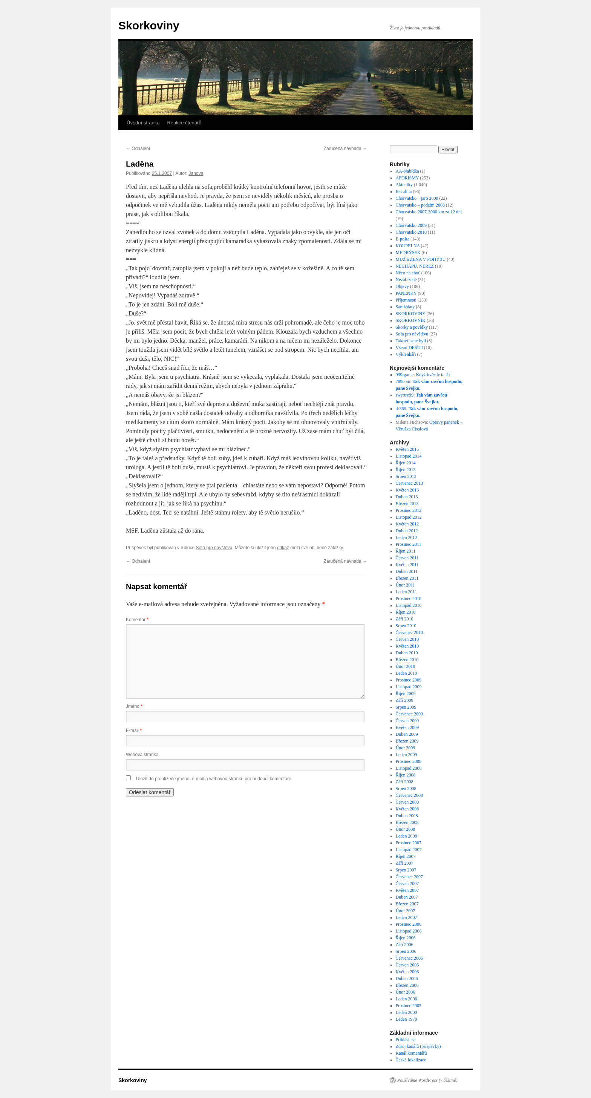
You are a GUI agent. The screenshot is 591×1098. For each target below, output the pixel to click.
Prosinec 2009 (408, 680)
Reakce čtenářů (184, 123)
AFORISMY (407, 178)
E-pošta (403, 239)
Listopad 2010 (409, 605)
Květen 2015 (407, 449)
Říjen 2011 (406, 551)
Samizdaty (405, 306)
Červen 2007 (407, 883)
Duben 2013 (407, 496)
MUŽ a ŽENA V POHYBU (421, 259)
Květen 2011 (407, 564)
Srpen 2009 (406, 707)
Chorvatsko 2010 (411, 232)
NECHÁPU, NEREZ (415, 266)
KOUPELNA (408, 245)
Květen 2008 (407, 809)
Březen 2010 (407, 659)
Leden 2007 (406, 917)
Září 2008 (404, 781)
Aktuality (404, 184)
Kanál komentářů (411, 1053)
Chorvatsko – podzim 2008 (420, 205)
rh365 (401, 408)
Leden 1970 (406, 1019)
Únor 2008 (405, 829)
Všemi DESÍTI (409, 347)
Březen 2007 (407, 904)
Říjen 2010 (406, 612)
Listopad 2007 (409, 849)
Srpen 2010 (406, 625)
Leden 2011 (406, 591)
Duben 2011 (407, 571)
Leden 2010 (406, 673)
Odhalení (138, 148)
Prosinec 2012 (408, 510)
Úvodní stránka (143, 123)
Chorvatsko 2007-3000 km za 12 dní (429, 211)
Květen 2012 (407, 524)
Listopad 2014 (409, 456)
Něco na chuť (408, 273)
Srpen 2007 (406, 870)
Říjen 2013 (406, 469)
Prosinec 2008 (408, 761)
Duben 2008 (407, 815)
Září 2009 (404, 700)
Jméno (134, 706)
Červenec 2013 (409, 483)
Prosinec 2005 (408, 1005)
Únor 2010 (405, 666)
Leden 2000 (406, 1012)
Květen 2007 (407, 890)
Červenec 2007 (409, 876)
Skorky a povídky (412, 327)
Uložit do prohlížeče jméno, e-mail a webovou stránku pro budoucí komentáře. (214, 778)
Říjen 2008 (406, 775)
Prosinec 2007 (408, 842)
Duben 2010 (407, 652)
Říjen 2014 (406, 463)
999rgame (405, 374)
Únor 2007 (405, 910)
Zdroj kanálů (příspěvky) (418, 1046)
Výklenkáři (406, 354)
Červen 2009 (407, 720)
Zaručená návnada (345, 148)
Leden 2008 (406, 836)
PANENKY (406, 293)
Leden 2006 (406, 999)
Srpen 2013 (406, 476)
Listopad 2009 (409, 686)
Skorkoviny (148, 25)
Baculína (404, 191)
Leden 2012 (406, 537)
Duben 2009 (407, 734)
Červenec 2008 (409, 795)
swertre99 (404, 395)
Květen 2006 (407, 971)
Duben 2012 (407, 530)
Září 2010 (404, 619)
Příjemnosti (406, 300)
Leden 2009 (406, 754)
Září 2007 (404, 863)
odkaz (283, 547)
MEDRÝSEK (408, 252)
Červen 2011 (407, 557)
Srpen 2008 (406, 788)
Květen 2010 (407, 646)
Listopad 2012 (409, 517)
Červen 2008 (407, 802)
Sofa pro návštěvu (214, 547)
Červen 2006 (407, 965)
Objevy (402, 286)
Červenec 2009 (409, 714)
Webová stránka (142, 754)
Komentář (137, 619)
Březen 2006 (407, 985)
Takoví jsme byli (411, 340)
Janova (196, 173)
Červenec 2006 (409, 958)
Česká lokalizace (411, 1060)
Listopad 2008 (409, 768)
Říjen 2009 (406, 693)
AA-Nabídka (407, 171)
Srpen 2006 (406, 951)
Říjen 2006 (406, 937)
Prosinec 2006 (408, 924)
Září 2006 (404, 944)
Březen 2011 (407, 578)
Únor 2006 (405, 992)
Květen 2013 (407, 490)
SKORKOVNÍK (411, 320)
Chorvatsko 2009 (411, 225)
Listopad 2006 (409, 931)
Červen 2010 (407, 639)
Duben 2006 (407, 978)
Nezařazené (406, 279)
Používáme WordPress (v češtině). (428, 1080)
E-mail (134, 730)
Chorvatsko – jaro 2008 (417, 198)
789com (403, 381)
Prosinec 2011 (408, 544)
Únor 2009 (405, 747)
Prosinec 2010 (408, 598)
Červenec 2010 (409, 632)
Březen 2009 (407, 741)
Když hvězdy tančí (433, 374)
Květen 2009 (407, 727)
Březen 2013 (407, 503)
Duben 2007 (407, 897)
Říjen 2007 (406, 856)
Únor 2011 (405, 585)
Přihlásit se (406, 1039)
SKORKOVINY (411, 313)
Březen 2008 (407, 822)
